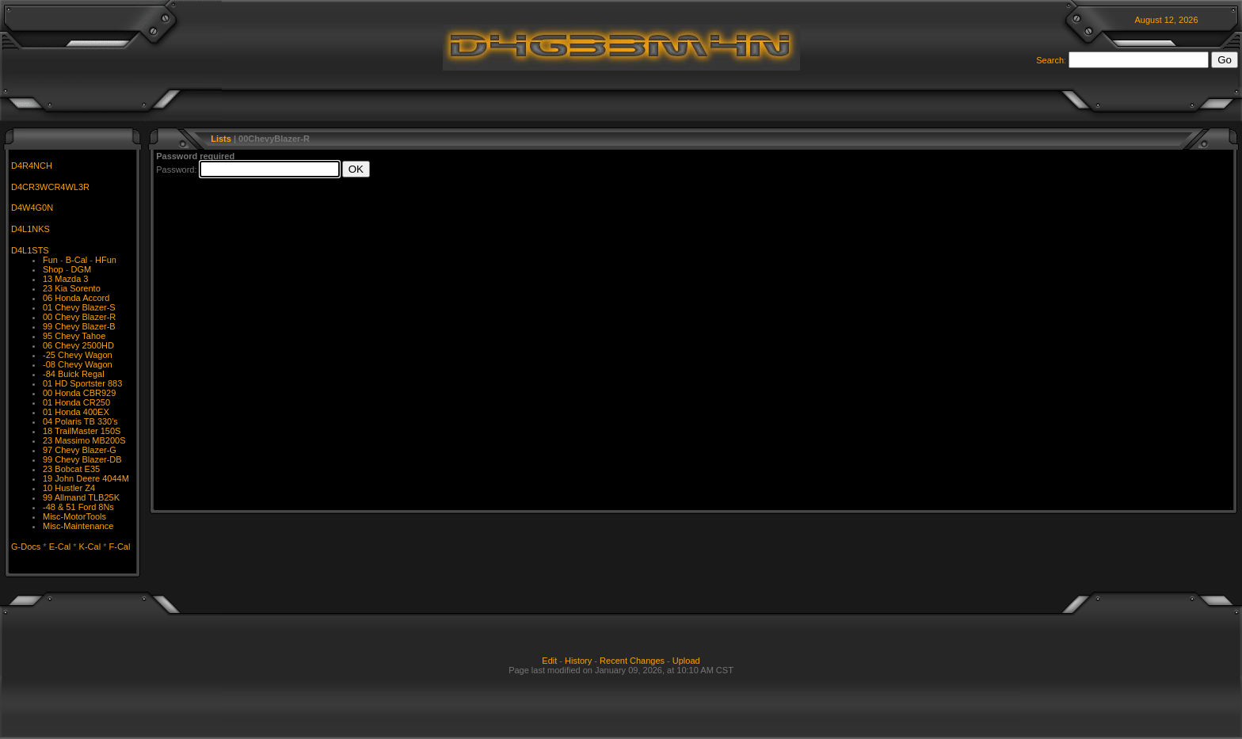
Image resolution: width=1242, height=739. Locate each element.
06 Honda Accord (76, 298)
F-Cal (120, 546)
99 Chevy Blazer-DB (82, 459)
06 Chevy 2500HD (78, 345)
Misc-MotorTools (74, 516)
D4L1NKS (30, 229)
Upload (686, 660)
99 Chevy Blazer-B (79, 326)
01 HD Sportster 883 (82, 383)
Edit (549, 660)
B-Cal (77, 260)
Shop (53, 269)
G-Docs (25, 546)
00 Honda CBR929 (79, 393)
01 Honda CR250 (76, 402)
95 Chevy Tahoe (74, 336)
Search (1050, 60)
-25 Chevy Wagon (77, 355)
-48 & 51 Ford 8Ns (78, 507)
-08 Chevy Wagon (77, 364)
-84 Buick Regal (74, 374)
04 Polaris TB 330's (80, 421)
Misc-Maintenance (78, 526)
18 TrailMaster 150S (81, 431)
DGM (80, 269)
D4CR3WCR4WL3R (50, 187)
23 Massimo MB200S (84, 440)
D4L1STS (30, 250)
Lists (221, 138)
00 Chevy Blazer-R (79, 317)
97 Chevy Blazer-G (79, 450)
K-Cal (90, 546)
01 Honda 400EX (76, 412)
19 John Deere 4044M (86, 478)
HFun (105, 260)
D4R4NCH (31, 165)
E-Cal (60, 546)
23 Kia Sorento (72, 288)
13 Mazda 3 (65, 279)
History (578, 660)
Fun (50, 260)
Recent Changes (632, 660)
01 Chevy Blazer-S (79, 307)
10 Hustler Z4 (69, 488)
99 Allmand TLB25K (81, 497)
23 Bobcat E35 (71, 469)
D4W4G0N (32, 207)
